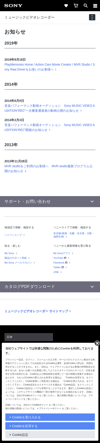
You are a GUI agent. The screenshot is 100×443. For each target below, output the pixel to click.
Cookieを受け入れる (26, 417)
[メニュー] (95, 5)
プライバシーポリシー (50, 408)
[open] (86, 5)
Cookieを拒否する (25, 426)
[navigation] (92, 17)
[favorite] (66, 5)
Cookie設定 (20, 435)
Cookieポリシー (40, 405)
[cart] (76, 5)
